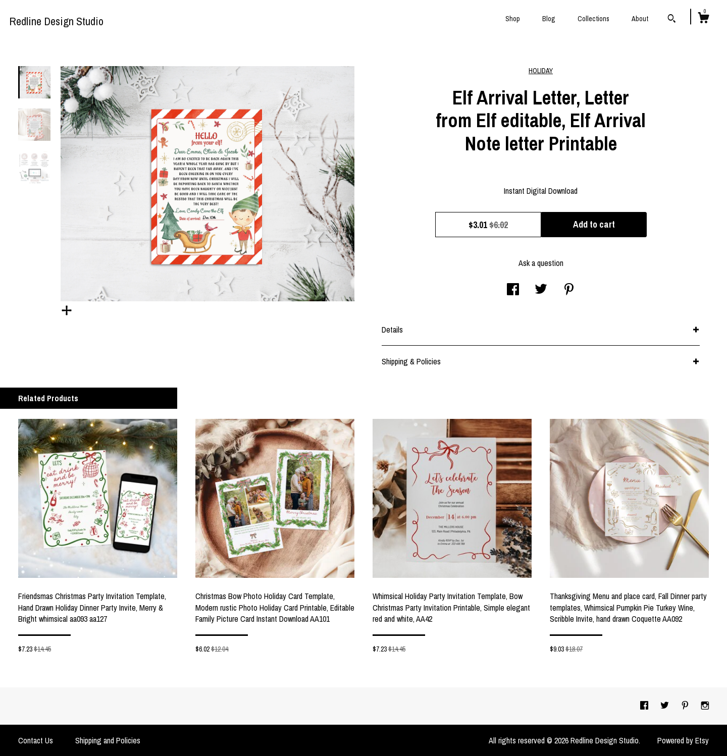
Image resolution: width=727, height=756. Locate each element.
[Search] (672, 19)
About (640, 18)
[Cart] (703, 19)
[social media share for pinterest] (569, 290)
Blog (548, 18)
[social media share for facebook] (513, 290)
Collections (593, 18)
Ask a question (540, 262)
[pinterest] (686, 705)
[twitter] (665, 705)
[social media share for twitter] (541, 290)
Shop (512, 18)
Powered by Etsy (683, 740)
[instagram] (705, 705)
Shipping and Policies (107, 740)
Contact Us (35, 740)
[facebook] (645, 705)
